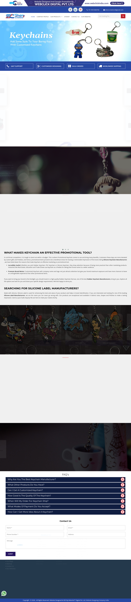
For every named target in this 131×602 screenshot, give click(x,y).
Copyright (26, 600)
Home (33, 17)
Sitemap (67, 17)
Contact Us (75, 17)
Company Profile (43, 17)
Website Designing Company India (97, 600)
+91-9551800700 (93, 10)
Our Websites (86, 17)
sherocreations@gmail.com (113, 10)
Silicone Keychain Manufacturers (115, 260)
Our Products (56, 17)
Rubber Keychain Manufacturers (98, 279)
